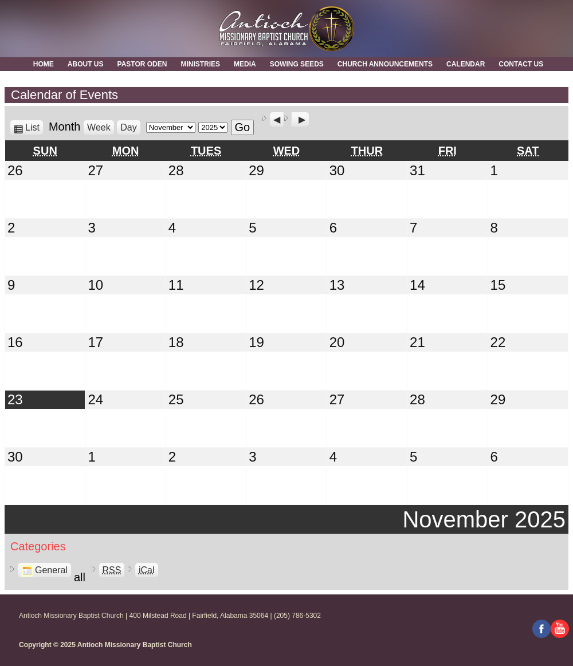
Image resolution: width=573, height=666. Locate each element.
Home (43, 64)
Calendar (465, 64)
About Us (86, 64)
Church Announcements (385, 64)
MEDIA (245, 64)
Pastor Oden (142, 64)
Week (99, 127)
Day (128, 127)
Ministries (200, 64)
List (34, 127)
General (44, 570)
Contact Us (521, 64)
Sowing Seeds (297, 64)
